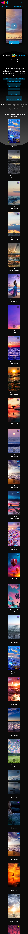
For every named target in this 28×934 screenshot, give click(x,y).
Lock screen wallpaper (14, 86)
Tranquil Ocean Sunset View (14, 176)
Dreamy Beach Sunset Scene (14, 300)
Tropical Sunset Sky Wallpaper (14, 610)
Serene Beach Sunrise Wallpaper (14, 920)
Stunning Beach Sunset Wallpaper (14, 858)
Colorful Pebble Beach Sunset (14, 145)
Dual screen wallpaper (14, 94)
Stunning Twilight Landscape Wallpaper (14, 517)
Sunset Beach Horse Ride (14, 889)
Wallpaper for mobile (8, 78)
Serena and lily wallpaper (14, 81)
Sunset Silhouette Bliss (14, 424)
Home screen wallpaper (14, 89)
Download (14, 43)
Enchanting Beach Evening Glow (14, 672)
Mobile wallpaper (18, 6)
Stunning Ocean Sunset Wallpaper (14, 362)
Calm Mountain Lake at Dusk (14, 796)
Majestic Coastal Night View (14, 827)
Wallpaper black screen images (14, 99)
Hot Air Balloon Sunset (14, 579)
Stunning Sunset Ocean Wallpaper (14, 393)
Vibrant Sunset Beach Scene (14, 703)
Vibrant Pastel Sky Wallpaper (14, 765)
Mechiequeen (18, 55)
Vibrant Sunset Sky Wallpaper (14, 331)
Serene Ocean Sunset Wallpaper (14, 207)
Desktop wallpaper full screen (14, 97)
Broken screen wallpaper (14, 91)
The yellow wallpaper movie (14, 84)
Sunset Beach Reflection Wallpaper (14, 269)
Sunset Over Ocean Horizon (14, 238)
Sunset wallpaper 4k (19, 78)
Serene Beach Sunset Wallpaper (14, 486)
